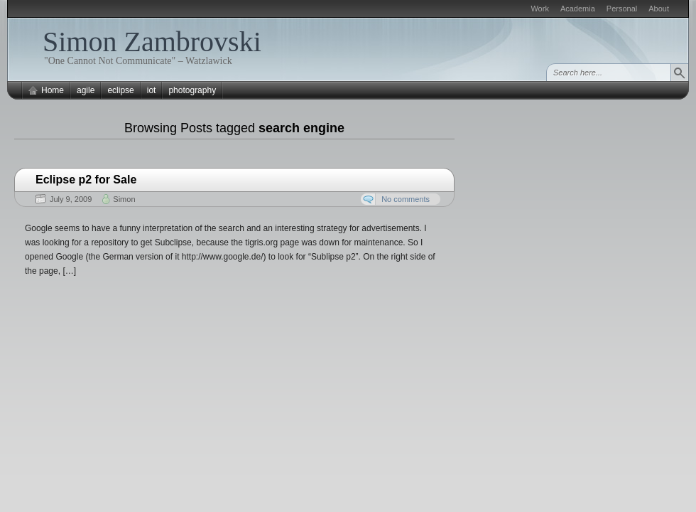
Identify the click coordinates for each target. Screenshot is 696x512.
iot (151, 90)
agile (85, 90)
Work (539, 8)
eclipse (120, 90)
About (658, 8)
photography (192, 90)
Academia (577, 8)
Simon (124, 199)
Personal (622, 8)
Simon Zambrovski (152, 42)
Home (52, 90)
